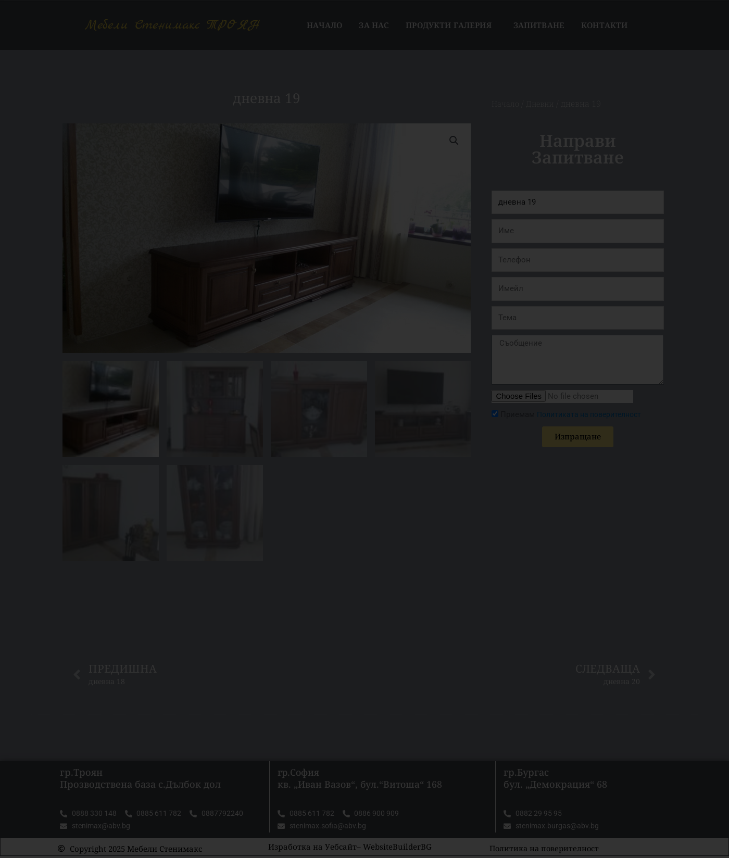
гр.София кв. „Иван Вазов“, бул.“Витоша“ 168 (361, 779)
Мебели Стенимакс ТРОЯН (173, 25)
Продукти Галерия (451, 25)
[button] (453, 140)
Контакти (604, 25)
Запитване (538, 25)
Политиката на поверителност (593, 414)
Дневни (544, 103)
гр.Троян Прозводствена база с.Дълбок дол (140, 779)
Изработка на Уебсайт (312, 848)
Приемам (575, 414)
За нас (374, 25)
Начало (325, 25)
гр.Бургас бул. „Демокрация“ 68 (555, 779)
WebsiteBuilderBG (397, 848)
